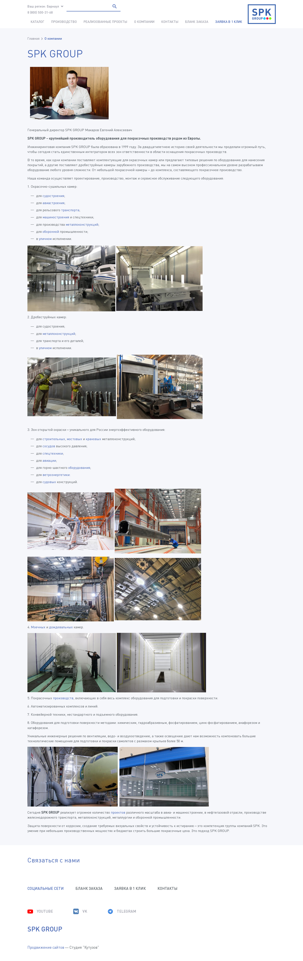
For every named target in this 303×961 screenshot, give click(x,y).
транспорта (70, 210)
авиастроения (53, 203)
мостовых (74, 439)
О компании (144, 22)
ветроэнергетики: (56, 475)
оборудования (79, 467)
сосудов (49, 446)
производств (63, 698)
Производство (64, 22)
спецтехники (53, 453)
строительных (54, 439)
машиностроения (56, 217)
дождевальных (61, 627)
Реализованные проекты (105, 22)
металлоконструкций (82, 224)
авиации (49, 460)
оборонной (51, 231)
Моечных (38, 627)
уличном (45, 238)
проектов (118, 812)
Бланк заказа (196, 22)
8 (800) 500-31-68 (40, 12)
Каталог (37, 22)
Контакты (169, 22)
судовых (49, 482)
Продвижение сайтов (45, 947)
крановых (93, 439)
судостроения (53, 196)
